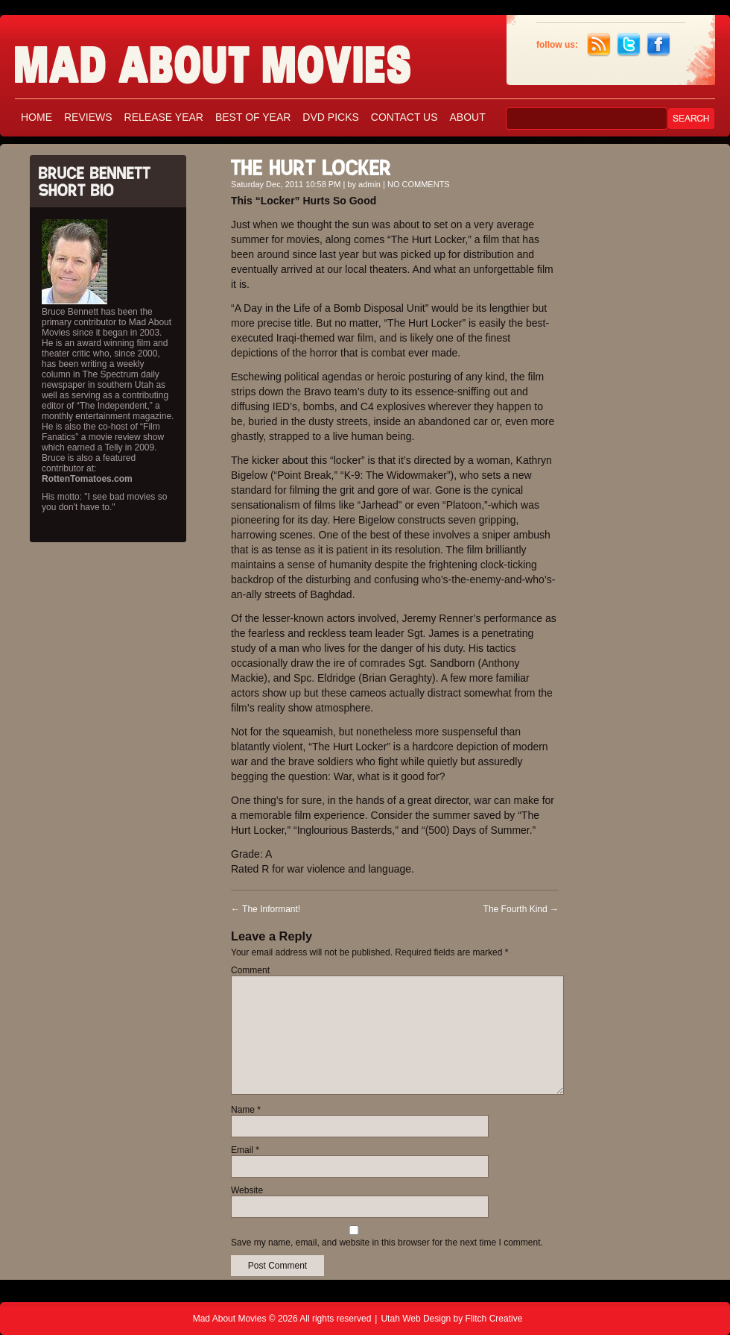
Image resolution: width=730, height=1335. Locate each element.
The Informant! (265, 909)
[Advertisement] (648, 371)
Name (246, 1110)
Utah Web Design (416, 1318)
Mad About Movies (242, 58)
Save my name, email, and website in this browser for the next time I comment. (387, 1242)
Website (247, 1190)
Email (245, 1150)
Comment (250, 970)
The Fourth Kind (521, 909)
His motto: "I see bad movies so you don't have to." (104, 501)
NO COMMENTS (418, 184)
